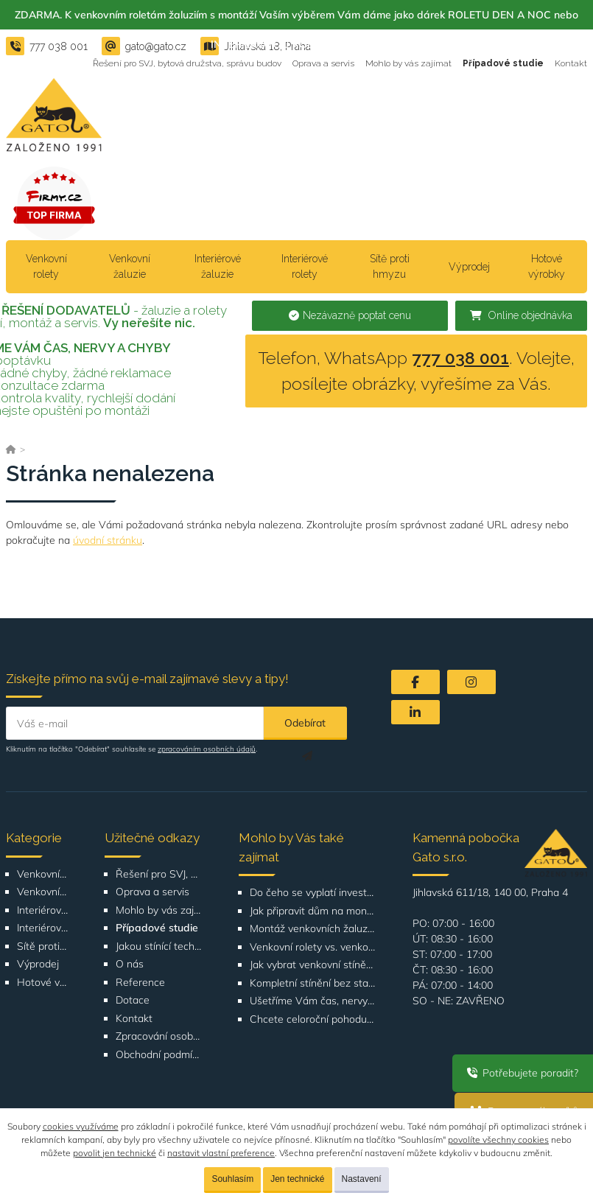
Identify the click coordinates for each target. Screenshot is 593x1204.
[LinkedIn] (415, 712)
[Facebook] (415, 682)
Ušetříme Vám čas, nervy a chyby (313, 1001)
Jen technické (297, 1179)
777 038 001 (460, 358)
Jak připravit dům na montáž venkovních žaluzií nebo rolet (313, 911)
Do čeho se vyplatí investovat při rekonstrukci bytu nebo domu (313, 892)
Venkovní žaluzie (129, 266)
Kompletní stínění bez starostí (313, 983)
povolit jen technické (114, 1152)
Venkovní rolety (46, 266)
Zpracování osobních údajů (158, 1036)
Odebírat (305, 728)
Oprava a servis (323, 63)
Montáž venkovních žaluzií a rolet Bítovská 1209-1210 (313, 929)
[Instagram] (471, 682)
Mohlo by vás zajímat (408, 63)
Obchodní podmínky (158, 1055)
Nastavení (362, 1179)
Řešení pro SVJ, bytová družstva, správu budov (187, 63)
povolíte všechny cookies (498, 1139)
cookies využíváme (81, 1126)
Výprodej (469, 267)
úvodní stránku (107, 540)
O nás (130, 964)
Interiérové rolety (304, 266)
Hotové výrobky (546, 266)
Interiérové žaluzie (217, 266)
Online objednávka (521, 315)
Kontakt (571, 63)
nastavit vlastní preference (221, 1152)
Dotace (133, 1000)
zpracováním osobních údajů (207, 749)
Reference (140, 982)
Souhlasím (232, 1179)
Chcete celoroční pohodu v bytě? (313, 1019)
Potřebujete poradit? (522, 1072)
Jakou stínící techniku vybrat (158, 946)
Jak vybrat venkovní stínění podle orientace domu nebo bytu (313, 965)
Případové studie (503, 63)
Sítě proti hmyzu (390, 266)
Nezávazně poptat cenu (350, 315)
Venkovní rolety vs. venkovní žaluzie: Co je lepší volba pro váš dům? (313, 947)
